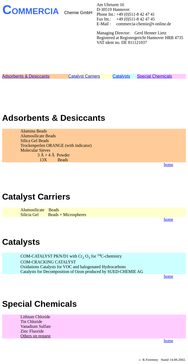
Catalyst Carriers (84, 76)
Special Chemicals (154, 76)
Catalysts (121, 76)
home (168, 164)
